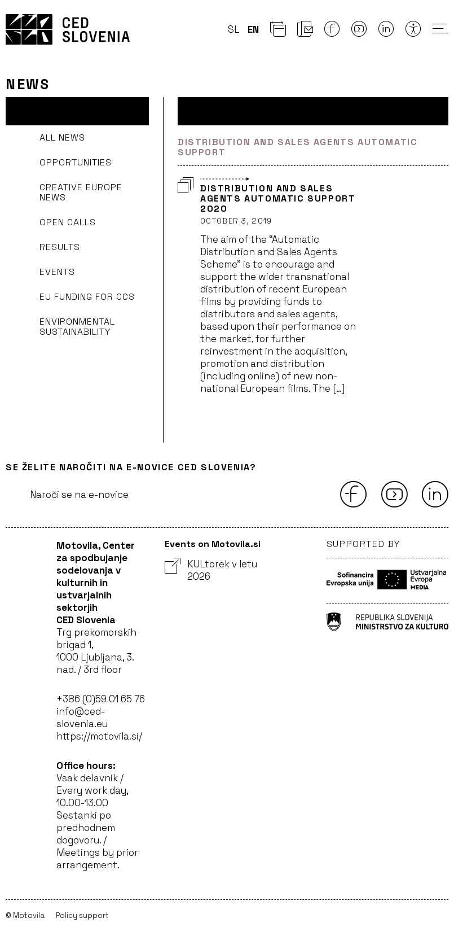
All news (62, 137)
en (253, 29)
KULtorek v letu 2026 (211, 570)
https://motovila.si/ (99, 736)
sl (234, 29)
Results (59, 247)
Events (57, 272)
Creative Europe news (80, 192)
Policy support (82, 915)
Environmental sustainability (77, 327)
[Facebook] (332, 32)
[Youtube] (359, 32)
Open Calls (67, 222)
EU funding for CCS (87, 297)
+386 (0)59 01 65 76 (100, 699)
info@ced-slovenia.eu (82, 717)
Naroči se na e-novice (79, 494)
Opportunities (75, 162)
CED (68, 29)
